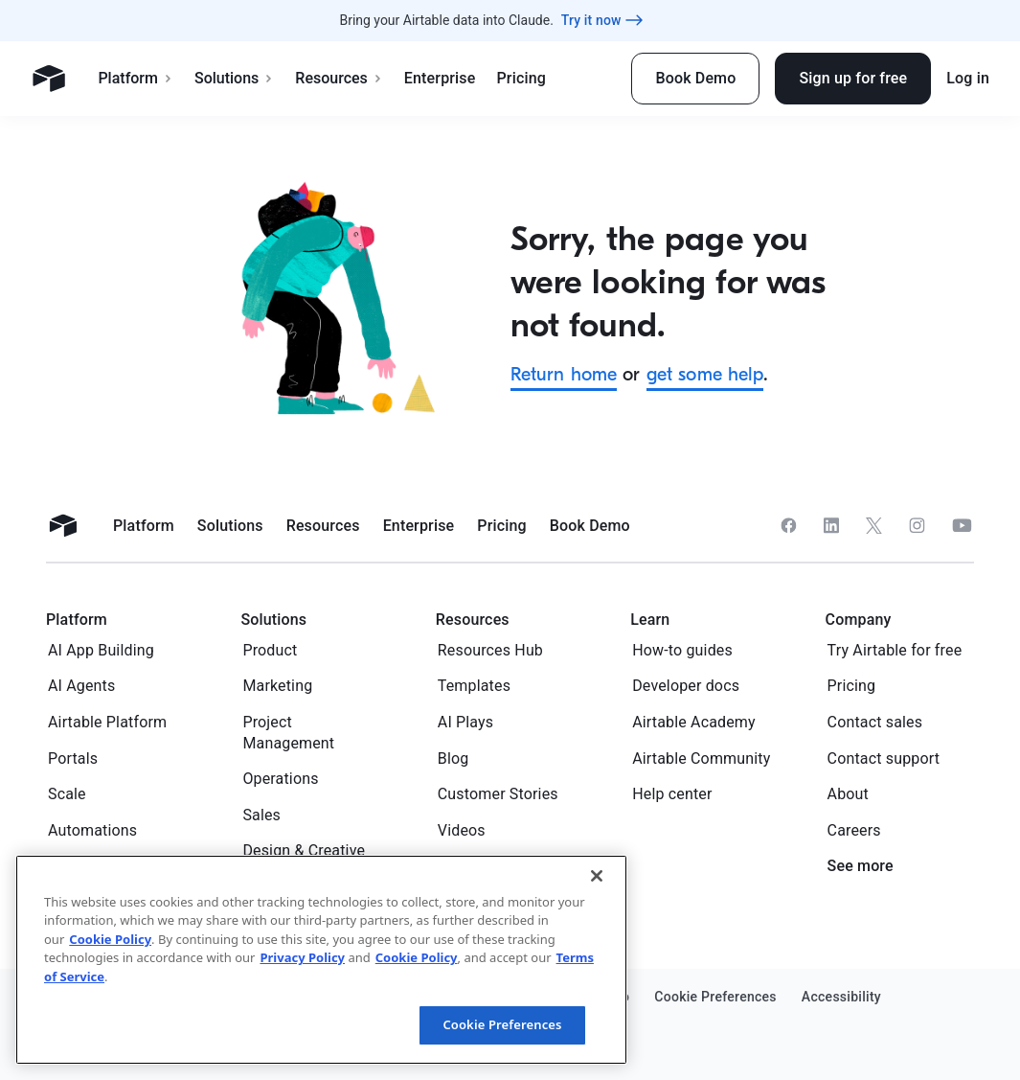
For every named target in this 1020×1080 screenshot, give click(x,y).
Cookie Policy (110, 939)
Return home (564, 374)
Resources (339, 78)
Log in (967, 78)
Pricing (520, 78)
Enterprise (440, 78)
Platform (135, 78)
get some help (704, 374)
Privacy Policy (302, 957)
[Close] (597, 876)
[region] (321, 960)
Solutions (234, 78)
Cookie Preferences (501, 1024)
